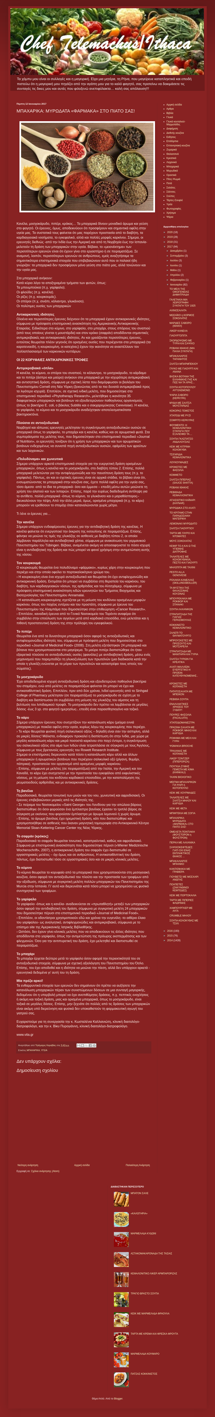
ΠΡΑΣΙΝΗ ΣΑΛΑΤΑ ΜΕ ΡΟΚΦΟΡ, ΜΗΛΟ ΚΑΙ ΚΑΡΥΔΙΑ (183, 730)
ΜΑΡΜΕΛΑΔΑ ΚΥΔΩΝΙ (143, 1233)
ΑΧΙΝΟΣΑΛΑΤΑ (178, 310)
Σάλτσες (170, 191)
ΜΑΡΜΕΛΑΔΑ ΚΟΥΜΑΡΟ (145, 1353)
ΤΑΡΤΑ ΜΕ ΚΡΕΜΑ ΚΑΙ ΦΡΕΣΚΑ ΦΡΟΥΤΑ (154, 1333)
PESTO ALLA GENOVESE (178, 574)
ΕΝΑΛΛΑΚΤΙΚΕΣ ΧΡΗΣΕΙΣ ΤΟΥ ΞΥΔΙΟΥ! (179, 707)
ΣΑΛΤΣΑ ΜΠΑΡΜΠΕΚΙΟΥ (184, 363)
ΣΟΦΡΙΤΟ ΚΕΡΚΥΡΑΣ (182, 420)
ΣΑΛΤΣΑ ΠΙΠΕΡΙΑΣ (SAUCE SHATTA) (181, 481)
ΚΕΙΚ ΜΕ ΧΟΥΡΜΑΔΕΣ (183, 792)
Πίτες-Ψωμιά (173, 179)
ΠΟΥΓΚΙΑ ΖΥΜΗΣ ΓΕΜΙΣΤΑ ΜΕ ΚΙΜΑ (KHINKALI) (182, 769)
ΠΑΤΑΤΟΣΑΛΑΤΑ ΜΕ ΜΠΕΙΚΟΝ (181, 693)
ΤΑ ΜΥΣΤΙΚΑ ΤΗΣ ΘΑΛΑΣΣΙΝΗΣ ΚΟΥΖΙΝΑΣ (179, 590)
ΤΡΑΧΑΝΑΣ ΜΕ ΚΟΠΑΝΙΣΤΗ (178, 752)
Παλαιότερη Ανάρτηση (138, 1165)
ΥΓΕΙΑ (44, 1050)
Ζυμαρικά (171, 149)
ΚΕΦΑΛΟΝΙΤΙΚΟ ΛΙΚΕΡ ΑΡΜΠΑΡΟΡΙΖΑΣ (154, 1273)
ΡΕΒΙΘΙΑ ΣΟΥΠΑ (179, 699)
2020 (170, 232)
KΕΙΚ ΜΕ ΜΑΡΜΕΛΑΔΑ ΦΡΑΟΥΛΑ (150, 1313)
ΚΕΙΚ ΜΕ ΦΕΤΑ (178, 808)
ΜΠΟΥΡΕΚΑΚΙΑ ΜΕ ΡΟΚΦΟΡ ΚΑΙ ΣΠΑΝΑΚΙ (181, 601)
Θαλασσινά (172, 154)
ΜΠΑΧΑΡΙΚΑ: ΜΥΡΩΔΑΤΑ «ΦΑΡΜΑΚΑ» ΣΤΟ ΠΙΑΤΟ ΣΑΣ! (181, 822)
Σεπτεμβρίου (177, 255)
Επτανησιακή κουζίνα (178, 145)
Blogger (118, 1398)
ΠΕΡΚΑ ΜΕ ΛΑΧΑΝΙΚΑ (182, 842)
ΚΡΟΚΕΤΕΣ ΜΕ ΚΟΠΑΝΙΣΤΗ (178, 685)
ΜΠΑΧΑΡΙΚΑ (33, 1050)
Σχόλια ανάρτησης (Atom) (45, 1171)
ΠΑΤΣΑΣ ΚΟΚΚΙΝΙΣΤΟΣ (144, 1373)
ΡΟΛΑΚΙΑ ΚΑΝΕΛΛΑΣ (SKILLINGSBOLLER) (183, 581)
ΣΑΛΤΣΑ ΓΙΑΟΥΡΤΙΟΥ (182, 528)
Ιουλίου (174, 260)
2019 (170, 237)
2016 (170, 930)
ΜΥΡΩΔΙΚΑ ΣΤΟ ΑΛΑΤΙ (182, 508)
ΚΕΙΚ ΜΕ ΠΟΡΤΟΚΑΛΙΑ (183, 895)
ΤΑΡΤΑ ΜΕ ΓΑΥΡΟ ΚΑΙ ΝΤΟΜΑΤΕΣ (182, 534)
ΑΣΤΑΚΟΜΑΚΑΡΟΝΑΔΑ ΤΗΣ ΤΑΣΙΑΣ (151, 1253)
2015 (170, 935)
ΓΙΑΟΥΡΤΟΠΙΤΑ (178, 335)
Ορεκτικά (171, 175)
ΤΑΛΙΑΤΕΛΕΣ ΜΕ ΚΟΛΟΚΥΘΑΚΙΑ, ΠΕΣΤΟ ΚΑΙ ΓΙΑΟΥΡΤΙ (183, 559)
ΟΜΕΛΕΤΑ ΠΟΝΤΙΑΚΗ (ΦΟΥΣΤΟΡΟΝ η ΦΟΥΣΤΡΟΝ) (182, 834)
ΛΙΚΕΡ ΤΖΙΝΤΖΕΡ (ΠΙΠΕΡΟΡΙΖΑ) (179, 760)
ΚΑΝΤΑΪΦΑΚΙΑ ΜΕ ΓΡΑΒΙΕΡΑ (180, 870)
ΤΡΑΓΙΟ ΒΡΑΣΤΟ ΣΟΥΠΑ (145, 1293)
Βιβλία (169, 113)
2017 (170, 246)
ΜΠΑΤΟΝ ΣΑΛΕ (139, 1193)
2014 (170, 940)
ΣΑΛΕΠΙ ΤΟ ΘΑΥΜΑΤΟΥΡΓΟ (180, 634)
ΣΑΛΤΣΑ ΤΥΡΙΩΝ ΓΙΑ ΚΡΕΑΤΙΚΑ (181, 660)
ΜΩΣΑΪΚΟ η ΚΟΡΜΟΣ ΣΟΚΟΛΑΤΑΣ (182, 317)
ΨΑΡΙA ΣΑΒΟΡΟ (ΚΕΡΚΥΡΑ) (179, 396)
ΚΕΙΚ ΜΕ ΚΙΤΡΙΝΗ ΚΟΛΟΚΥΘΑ (180, 448)
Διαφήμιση (172, 128)
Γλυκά (169, 117)
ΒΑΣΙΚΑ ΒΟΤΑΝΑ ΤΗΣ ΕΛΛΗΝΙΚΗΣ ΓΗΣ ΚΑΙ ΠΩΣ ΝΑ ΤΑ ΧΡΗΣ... (183, 379)
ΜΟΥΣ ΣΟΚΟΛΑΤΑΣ (181, 541)
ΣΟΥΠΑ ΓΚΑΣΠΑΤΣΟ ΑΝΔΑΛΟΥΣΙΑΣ (181, 440)
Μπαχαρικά (172, 166)
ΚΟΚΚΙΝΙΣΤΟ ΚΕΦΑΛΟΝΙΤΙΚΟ (180, 626)
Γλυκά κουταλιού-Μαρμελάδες (175, 123)
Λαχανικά (171, 162)
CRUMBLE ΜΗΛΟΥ (180, 915)
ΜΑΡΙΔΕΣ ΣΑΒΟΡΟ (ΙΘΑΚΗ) (180, 324)
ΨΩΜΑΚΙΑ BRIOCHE (181, 746)
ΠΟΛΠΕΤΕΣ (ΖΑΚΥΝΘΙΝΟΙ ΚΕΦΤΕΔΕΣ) (179, 887)
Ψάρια (169, 216)
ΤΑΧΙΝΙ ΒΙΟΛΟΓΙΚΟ (180, 777)
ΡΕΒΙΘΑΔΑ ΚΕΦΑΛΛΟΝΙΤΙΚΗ (181, 494)
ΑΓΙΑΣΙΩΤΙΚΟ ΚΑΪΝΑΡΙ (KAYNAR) (182, 501)
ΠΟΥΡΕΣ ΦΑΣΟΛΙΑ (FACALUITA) (180, 716)
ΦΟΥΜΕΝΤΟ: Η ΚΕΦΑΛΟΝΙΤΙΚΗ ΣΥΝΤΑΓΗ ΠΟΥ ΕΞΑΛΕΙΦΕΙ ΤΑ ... (181, 430)
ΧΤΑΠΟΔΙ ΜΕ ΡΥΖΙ (180, 415)
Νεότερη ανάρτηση (28, 1165)
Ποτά (169, 183)
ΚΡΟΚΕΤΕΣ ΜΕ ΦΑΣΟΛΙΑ (178, 468)
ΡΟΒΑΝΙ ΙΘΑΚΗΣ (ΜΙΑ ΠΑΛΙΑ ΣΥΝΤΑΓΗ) (182, 350)
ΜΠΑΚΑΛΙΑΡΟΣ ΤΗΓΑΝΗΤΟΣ (179, 357)
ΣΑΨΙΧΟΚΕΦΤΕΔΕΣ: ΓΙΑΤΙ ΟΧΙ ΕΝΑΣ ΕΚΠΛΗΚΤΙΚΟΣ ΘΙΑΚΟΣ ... (181, 852)
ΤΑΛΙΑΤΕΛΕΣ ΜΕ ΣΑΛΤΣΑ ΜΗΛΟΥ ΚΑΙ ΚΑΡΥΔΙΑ (183, 800)
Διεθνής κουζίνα (175, 132)
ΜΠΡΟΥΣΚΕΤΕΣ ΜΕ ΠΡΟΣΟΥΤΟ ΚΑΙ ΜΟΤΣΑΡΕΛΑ (181, 643)
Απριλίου (175, 274)
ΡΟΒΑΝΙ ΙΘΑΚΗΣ (179, 487)
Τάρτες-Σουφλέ (174, 200)
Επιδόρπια (172, 141)
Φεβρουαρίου (178, 279)
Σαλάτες (170, 187)
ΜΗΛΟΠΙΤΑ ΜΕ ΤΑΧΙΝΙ (182, 567)
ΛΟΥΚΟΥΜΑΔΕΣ (179, 462)
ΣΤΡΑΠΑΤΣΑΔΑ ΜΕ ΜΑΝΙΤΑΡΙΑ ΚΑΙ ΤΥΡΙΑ (184, 653)
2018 (170, 241)
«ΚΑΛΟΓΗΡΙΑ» (139, 1213)
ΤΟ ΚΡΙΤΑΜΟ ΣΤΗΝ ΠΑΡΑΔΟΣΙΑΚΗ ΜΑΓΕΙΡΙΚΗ (181, 515)
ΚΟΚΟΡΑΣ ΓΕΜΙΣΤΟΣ (182, 410)
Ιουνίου (174, 265)
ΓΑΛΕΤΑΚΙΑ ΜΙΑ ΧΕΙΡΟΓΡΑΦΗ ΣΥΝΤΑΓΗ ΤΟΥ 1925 (183, 302)
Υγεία (169, 204)
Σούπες (170, 196)
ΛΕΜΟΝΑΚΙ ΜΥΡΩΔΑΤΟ (183, 523)
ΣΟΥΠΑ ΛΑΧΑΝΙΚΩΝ (181, 609)
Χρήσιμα (171, 212)
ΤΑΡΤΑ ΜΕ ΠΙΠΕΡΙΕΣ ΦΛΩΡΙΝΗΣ (182, 901)
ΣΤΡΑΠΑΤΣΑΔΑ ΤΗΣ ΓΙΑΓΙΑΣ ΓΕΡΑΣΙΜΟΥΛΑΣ (181, 617)
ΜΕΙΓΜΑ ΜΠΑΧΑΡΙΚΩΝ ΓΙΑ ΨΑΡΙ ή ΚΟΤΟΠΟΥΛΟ (183, 785)
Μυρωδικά (172, 170)
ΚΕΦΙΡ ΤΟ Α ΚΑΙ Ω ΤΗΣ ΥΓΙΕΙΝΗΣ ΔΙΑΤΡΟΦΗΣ (183, 549)
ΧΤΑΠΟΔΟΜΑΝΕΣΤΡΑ (182, 722)
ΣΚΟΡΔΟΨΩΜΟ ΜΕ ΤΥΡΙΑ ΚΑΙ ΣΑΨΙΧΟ (182, 342)
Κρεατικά (171, 158)
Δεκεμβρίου (177, 250)
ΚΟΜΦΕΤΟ (176, 475)
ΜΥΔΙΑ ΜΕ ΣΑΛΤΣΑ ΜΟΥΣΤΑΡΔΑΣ (180, 404)
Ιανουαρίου (176, 284)
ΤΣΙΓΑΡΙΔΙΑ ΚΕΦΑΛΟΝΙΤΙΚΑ (180, 456)
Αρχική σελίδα (82, 1165)
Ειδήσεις (171, 137)
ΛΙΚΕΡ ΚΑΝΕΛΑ (179, 330)
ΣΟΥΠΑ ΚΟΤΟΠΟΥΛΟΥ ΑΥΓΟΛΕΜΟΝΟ (183, 389)
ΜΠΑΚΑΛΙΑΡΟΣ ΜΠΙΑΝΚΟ (179, 862)
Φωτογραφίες (173, 208)
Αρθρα (170, 108)
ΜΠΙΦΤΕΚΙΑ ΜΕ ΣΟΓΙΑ (182, 813)
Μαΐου (174, 270)
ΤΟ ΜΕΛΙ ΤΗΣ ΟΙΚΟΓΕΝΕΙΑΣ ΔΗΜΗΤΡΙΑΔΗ (179, 292)
